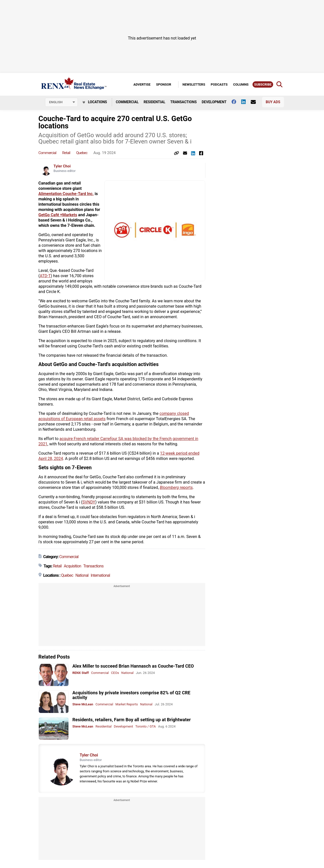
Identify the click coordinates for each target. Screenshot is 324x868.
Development (214, 102)
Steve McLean (83, 704)
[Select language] (61, 102)
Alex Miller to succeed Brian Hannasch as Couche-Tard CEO (133, 666)
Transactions (183, 102)
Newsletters (194, 84)
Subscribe (262, 84)
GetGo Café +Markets (58, 214)
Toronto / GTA (145, 726)
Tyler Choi (62, 166)
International (100, 575)
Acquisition (72, 566)
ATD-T (45, 275)
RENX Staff (81, 673)
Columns (240, 84)
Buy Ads (273, 102)
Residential (154, 102)
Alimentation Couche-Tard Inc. (66, 193)
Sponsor (163, 84)
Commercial (127, 102)
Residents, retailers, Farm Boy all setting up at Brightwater (132, 719)
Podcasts (219, 84)
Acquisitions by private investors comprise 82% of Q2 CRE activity (132, 695)
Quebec (81, 153)
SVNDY (88, 502)
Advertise (142, 84)
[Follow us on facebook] (236, 102)
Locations (95, 102)
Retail (66, 153)
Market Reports (127, 704)
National (81, 575)
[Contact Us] (256, 102)
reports (176, 487)
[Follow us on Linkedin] (246, 102)
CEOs (115, 673)
